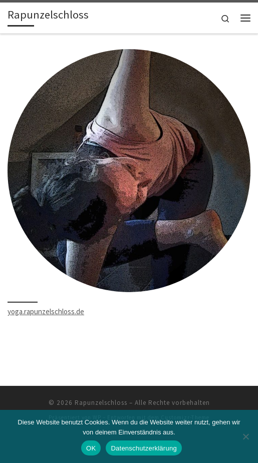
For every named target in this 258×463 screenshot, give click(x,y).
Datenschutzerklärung (143, 448)
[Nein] (245, 436)
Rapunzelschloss (101, 402)
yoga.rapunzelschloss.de (46, 311)
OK (91, 448)
